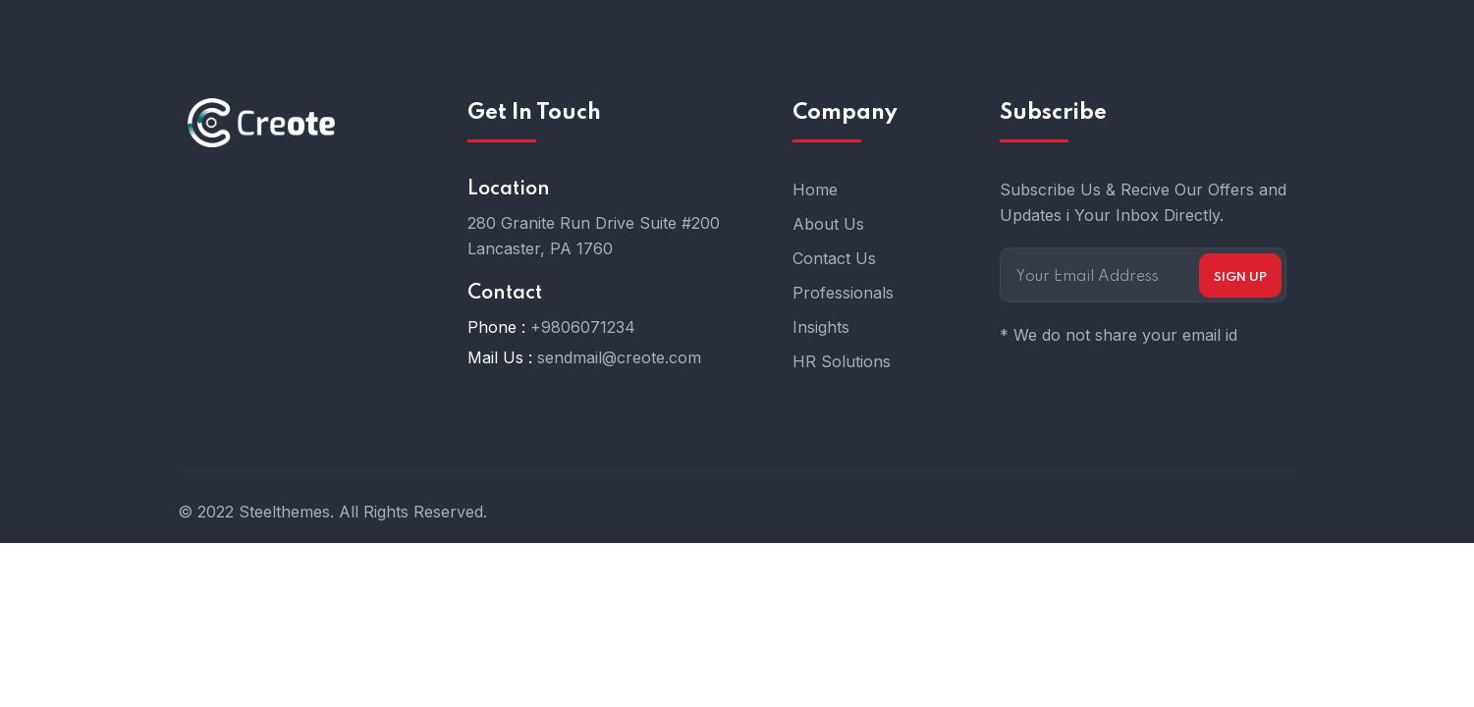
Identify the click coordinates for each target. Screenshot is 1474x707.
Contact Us (834, 258)
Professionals (843, 292)
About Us (828, 224)
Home (815, 189)
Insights (820, 327)
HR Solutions (841, 361)
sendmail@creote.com (619, 357)
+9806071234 (582, 327)
